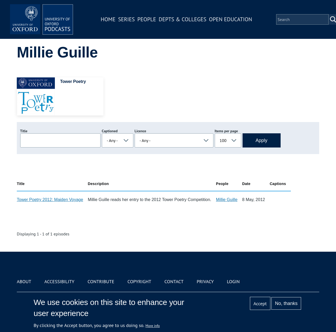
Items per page (226, 131)
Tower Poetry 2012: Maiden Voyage (50, 199)
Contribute (100, 281)
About (24, 281)
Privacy (205, 281)
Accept (260, 304)
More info (152, 325)
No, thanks (286, 303)
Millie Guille (227, 199)
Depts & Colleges (183, 19)
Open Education (230, 19)
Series (126, 19)
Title (24, 131)
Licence (140, 131)
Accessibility (59, 281)
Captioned (110, 131)
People (146, 19)
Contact (173, 281)
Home (108, 19)
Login (233, 281)
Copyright (139, 281)
